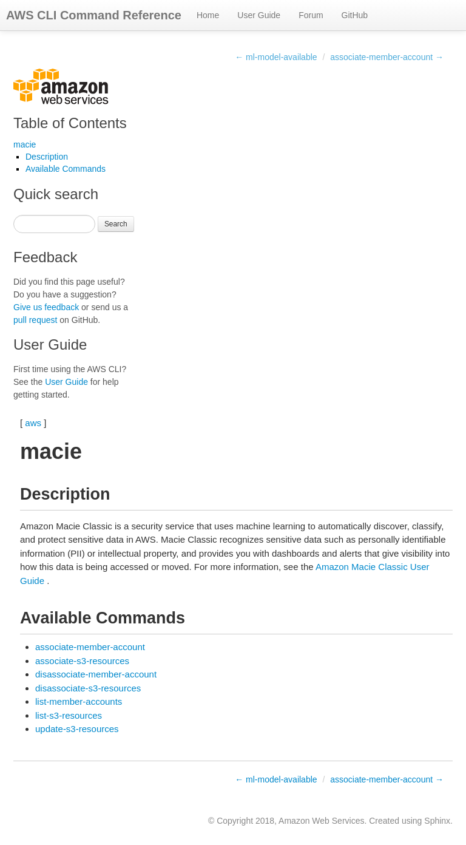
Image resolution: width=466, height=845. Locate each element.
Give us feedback (46, 307)
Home (208, 15)
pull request (35, 320)
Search (115, 224)
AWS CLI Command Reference (93, 15)
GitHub (355, 15)
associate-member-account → (387, 57)
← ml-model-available (276, 57)
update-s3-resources (77, 729)
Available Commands (65, 169)
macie (24, 144)
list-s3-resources (68, 715)
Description (46, 156)
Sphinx (437, 821)
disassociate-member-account (96, 674)
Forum (311, 15)
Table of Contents (70, 123)
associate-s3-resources (82, 661)
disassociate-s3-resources (88, 688)
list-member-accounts (78, 701)
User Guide (258, 15)
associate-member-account (90, 647)
